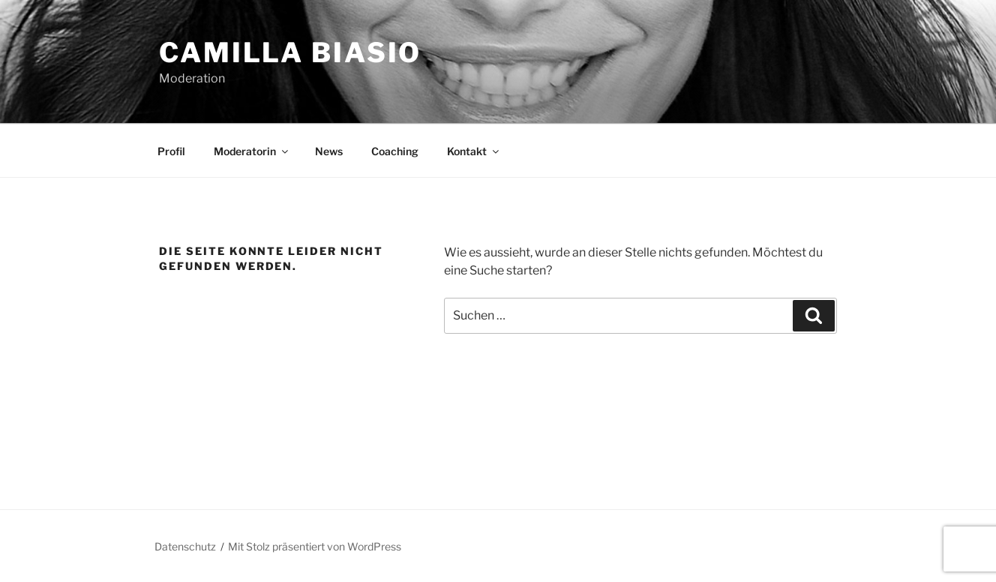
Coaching (394, 151)
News (329, 151)
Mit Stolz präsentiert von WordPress (314, 546)
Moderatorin (252, 151)
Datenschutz (185, 546)
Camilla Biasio (290, 52)
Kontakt (474, 151)
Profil (171, 151)
